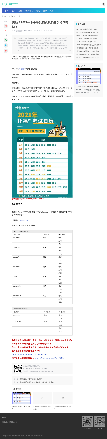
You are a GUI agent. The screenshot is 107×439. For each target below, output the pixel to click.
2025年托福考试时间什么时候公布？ (89, 45)
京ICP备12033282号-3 (37, 436)
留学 (45, 11)
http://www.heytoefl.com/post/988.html (41, 371)
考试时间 (29, 11)
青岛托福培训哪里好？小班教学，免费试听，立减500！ (38, 382)
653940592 (9, 421)
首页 (6, 11)
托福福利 (22, 69)
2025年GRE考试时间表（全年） (87, 38)
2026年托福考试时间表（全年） (87, 29)
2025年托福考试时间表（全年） (87, 42)
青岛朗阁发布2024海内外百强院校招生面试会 (92, 48)
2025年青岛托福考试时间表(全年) (88, 32)
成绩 (20, 11)
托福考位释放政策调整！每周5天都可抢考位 (91, 35)
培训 (52, 11)
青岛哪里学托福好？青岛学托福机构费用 (90, 54)
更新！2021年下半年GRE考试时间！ (32, 379)
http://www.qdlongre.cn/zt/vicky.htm (30, 354)
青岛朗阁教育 (18, 30)
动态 (13, 11)
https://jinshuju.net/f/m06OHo (49, 358)
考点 (38, 11)
